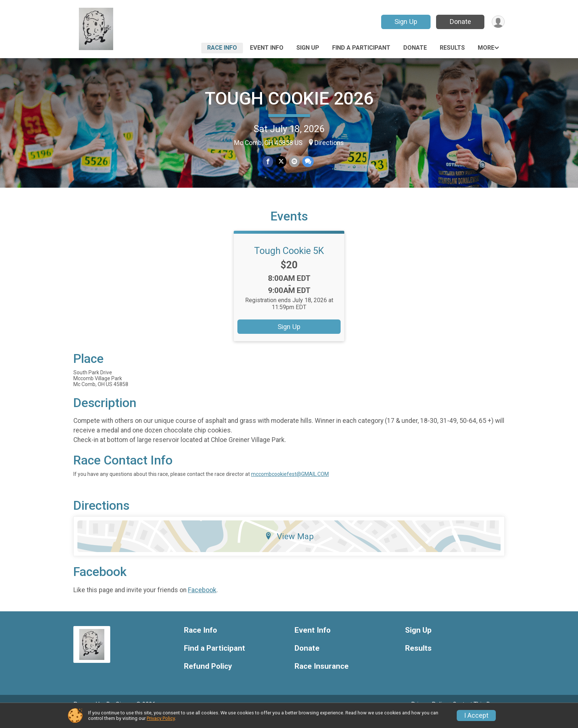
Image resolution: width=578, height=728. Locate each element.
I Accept (476, 715)
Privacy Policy (161, 718)
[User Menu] (498, 22)
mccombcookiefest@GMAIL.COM (290, 484)
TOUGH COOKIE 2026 (289, 98)
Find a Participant (361, 47)
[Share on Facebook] (268, 161)
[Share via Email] (294, 161)
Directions (329, 142)
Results (452, 47)
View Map (289, 546)
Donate (459, 21)
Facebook (202, 600)
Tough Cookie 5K (289, 260)
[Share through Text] (307, 161)
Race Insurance (322, 676)
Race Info (222, 47)
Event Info (266, 47)
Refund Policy (208, 676)
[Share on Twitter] (281, 161)
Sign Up (405, 21)
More (486, 47)
